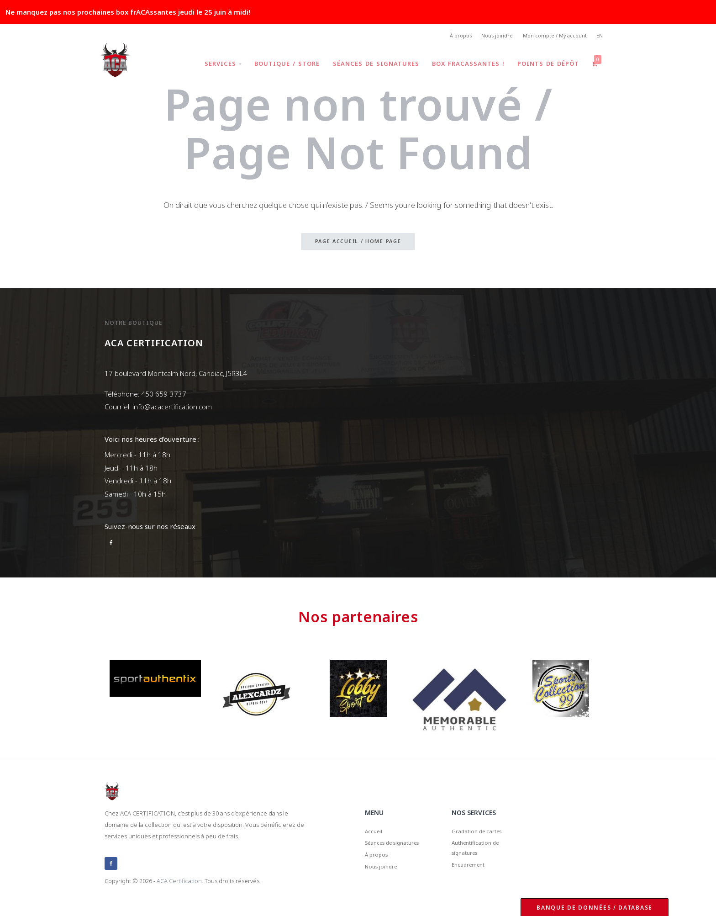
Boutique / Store (279, 66)
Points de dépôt (545, 66)
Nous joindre (488, 37)
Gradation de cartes (484, 833)
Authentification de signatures (482, 854)
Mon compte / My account (550, 37)
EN (598, 37)
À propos (447, 37)
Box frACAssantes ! (463, 66)
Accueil (376, 833)
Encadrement (473, 875)
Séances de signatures (369, 66)
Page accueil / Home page (358, 243)
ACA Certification (179, 881)
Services (213, 66)
